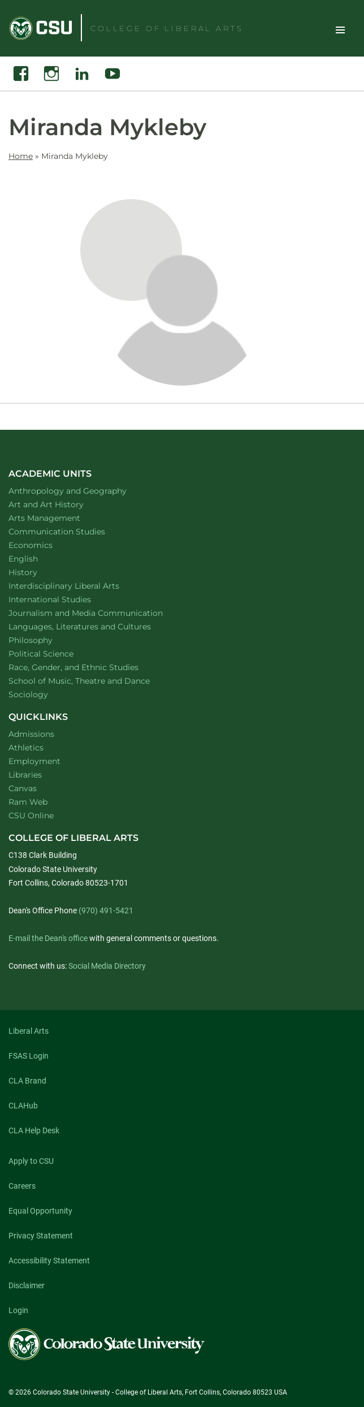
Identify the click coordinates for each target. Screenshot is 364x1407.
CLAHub (23, 1105)
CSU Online (31, 815)
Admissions (31, 734)
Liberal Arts (28, 1030)
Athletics (26, 748)
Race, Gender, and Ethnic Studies (88, 667)
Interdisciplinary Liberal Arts (78, 585)
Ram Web (27, 802)
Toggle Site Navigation (340, 29)
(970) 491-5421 (106, 910)
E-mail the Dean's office (48, 938)
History (37, 572)
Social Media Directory (107, 965)
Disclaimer (26, 1285)
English (38, 558)
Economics (45, 545)
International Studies (64, 599)
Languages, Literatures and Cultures (94, 626)
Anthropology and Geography (82, 490)
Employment (34, 761)
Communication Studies (71, 531)
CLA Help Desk (33, 1130)
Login (18, 1310)
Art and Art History (61, 504)
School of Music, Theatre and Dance (94, 680)
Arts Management (59, 517)
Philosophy (45, 640)
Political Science (55, 653)
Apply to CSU (31, 1161)
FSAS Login (28, 1055)
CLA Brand (27, 1080)
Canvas (22, 788)
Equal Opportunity (40, 1210)
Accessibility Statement (49, 1260)
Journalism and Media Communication (100, 612)
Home (20, 156)
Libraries (25, 775)
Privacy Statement (40, 1235)
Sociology (43, 694)
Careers (22, 1185)
